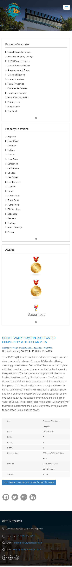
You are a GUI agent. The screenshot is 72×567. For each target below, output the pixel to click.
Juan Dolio (13, 159)
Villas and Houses (16, 74)
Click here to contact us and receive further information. (29, 482)
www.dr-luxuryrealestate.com (27, 549)
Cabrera (11, 150)
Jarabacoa (13, 163)
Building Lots (14, 102)
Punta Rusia (13, 204)
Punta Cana (13, 200)
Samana (12, 218)
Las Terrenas (14, 181)
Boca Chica (13, 140)
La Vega (11, 172)
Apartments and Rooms (19, 70)
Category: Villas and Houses (16, 347)
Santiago (12, 222)
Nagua (11, 191)
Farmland (12, 111)
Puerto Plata (13, 195)
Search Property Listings (19, 51)
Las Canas (13, 177)
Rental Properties (16, 83)
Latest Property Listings (19, 65)
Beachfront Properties (18, 97)
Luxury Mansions (16, 79)
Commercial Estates (17, 88)
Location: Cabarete (42, 347)
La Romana (13, 168)
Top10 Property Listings (19, 61)
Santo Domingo (15, 227)
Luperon (11, 186)
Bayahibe (12, 136)
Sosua (11, 232)
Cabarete (12, 145)
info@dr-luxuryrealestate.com (28, 542)
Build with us (14, 106)
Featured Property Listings (20, 56)
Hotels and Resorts (17, 92)
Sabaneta (12, 213)
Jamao (11, 154)
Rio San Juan (14, 209)
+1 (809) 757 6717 (25, 536)
